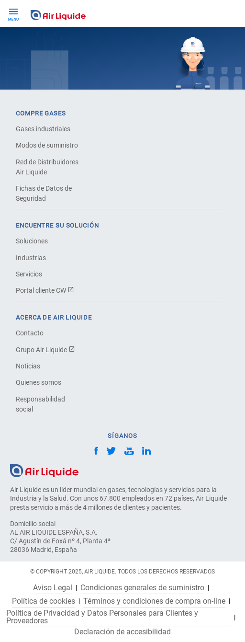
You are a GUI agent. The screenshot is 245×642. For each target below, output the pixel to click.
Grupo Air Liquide (45, 350)
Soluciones (32, 241)
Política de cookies (43, 601)
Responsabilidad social (40, 404)
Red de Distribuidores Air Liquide (47, 167)
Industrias (31, 258)
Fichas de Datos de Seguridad (44, 193)
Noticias (28, 366)
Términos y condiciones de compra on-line (154, 601)
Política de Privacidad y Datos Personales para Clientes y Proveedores (102, 617)
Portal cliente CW (45, 290)
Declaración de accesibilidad (122, 632)
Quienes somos (38, 382)
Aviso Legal (52, 588)
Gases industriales (43, 129)
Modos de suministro (47, 145)
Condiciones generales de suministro (142, 588)
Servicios (29, 274)
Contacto (30, 333)
